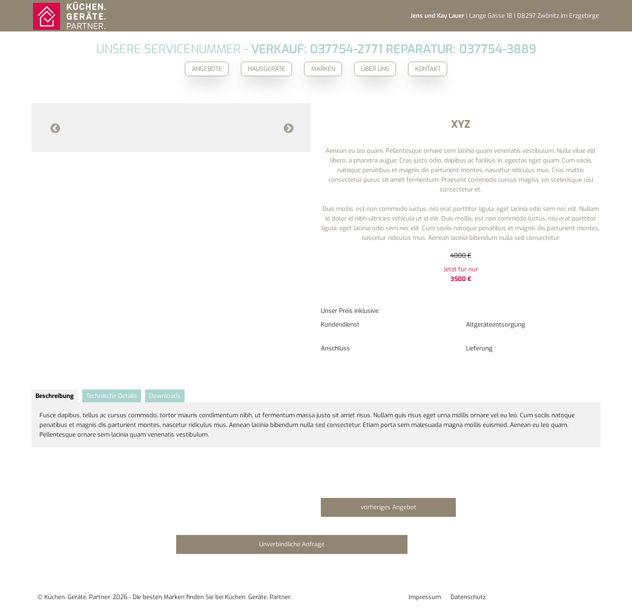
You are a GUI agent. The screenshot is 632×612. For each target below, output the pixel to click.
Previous (55, 128)
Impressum (425, 597)
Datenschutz (468, 597)
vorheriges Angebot (388, 507)
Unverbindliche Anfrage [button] (291, 544)
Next (288, 128)
